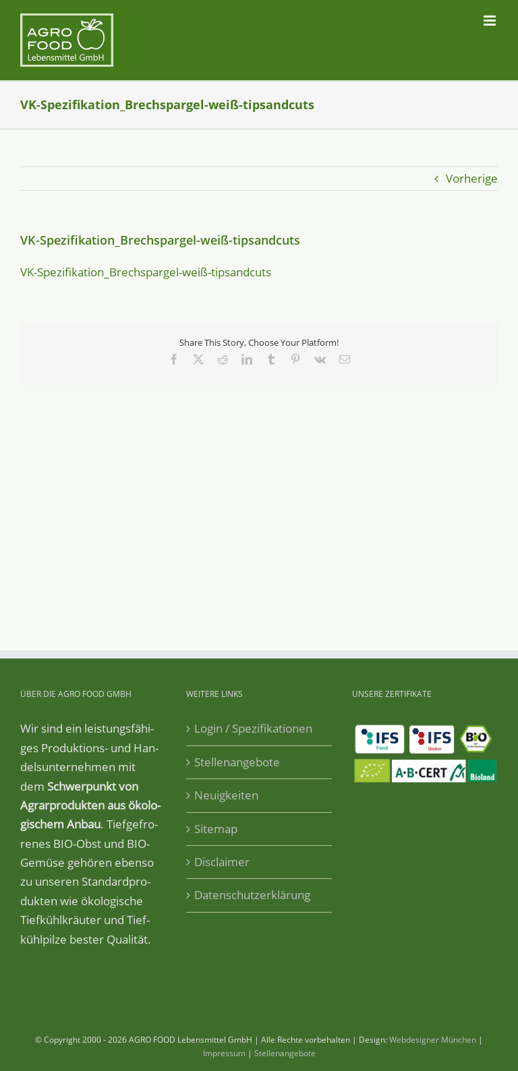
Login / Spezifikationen (253, 728)
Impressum (224, 1053)
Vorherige (472, 178)
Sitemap (215, 828)
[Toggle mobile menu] (491, 20)
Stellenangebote (237, 762)
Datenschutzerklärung (252, 894)
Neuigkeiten (226, 795)
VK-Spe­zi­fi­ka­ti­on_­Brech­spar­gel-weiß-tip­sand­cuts (145, 272)
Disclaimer (222, 861)
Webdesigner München (432, 1039)
